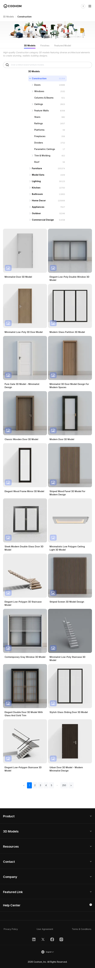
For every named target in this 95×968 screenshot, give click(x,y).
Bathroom (37, 194)
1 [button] (29, 785)
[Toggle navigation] (89, 6)
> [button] (71, 785)
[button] (57, 785)
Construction (39, 78)
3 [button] (40, 785)
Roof (36, 162)
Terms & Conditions (81, 929)
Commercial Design (43, 219)
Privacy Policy (11, 929)
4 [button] (46, 785)
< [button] (24, 785)
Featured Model (62, 45)
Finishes (44, 45)
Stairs (37, 117)
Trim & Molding (42, 155)
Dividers (38, 142)
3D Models (8, 16)
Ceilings (38, 104)
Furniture (37, 168)
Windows (39, 91)
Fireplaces (39, 136)
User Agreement (45, 929)
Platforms (39, 129)
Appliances (38, 207)
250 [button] (64, 785)
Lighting (36, 181)
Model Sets (38, 174)
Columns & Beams (44, 97)
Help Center (11, 905)
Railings (38, 123)
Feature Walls (41, 110)
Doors (37, 85)
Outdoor (36, 213)
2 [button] (35, 785)
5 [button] (51, 785)
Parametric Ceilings (44, 149)
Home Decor (39, 200)
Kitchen (36, 187)
